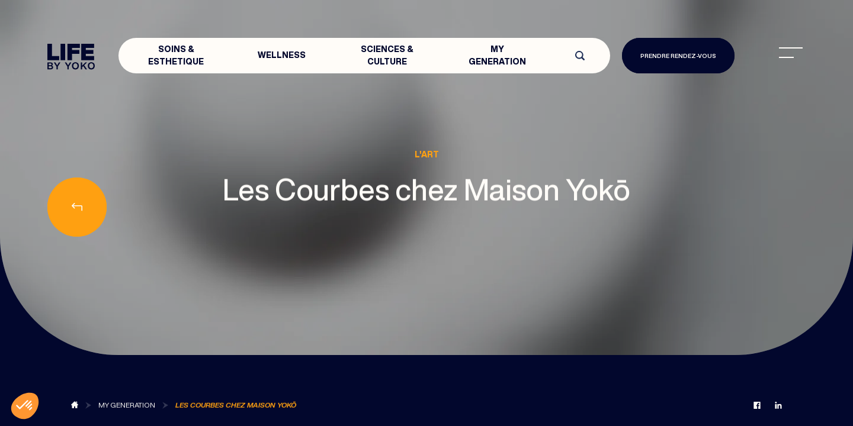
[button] (25, 406)
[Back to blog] (74, 406)
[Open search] (579, 55)
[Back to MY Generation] (126, 406)
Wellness (282, 55)
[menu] (791, 52)
